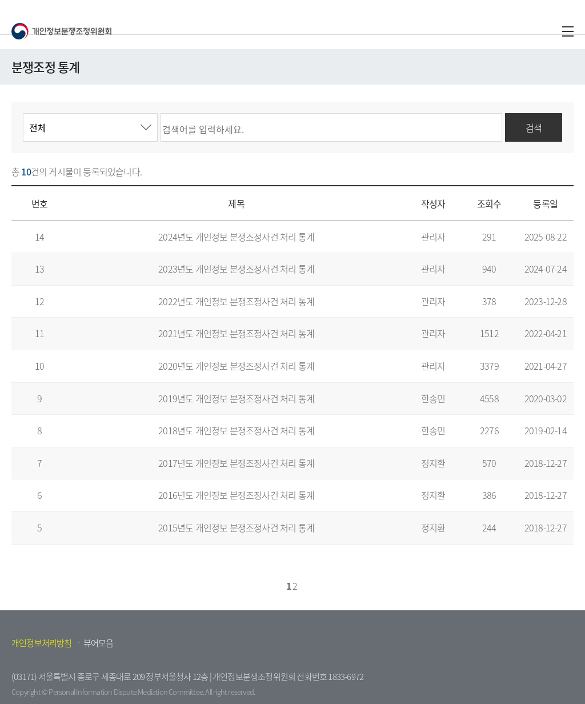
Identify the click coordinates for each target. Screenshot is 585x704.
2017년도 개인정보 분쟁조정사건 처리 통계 (236, 463)
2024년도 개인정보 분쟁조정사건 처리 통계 (236, 236)
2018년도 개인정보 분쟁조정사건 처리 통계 (236, 430)
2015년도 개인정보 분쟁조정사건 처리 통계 (236, 527)
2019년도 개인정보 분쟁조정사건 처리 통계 (236, 398)
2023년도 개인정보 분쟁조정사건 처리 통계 (236, 268)
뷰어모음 (98, 643)
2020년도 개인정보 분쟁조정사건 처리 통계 (236, 366)
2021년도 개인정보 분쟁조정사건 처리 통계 (236, 333)
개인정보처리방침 (41, 643)
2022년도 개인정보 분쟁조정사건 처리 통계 (236, 301)
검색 (534, 127)
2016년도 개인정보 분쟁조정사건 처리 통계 (236, 495)
